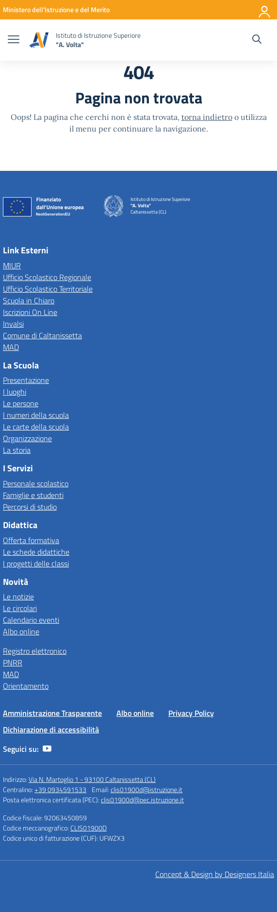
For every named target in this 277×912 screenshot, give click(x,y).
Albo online (21, 631)
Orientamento (26, 686)
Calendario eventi (31, 620)
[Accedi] (265, 9)
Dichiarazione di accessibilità (51, 729)
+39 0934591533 (60, 789)
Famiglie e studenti (33, 495)
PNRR (12, 662)
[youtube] (47, 749)
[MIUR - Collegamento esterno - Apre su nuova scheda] (56, 9)
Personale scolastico (35, 483)
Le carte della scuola (36, 426)
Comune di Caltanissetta (42, 335)
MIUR (12, 265)
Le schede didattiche (36, 552)
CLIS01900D (88, 828)
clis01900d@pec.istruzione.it (142, 800)
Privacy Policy (191, 713)
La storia (17, 450)
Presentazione (26, 380)
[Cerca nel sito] (256, 40)
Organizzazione (27, 438)
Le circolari (20, 608)
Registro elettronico (34, 651)
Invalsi (13, 324)
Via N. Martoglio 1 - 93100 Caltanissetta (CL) (92, 779)
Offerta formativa (31, 540)
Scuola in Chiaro (28, 300)
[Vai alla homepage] (39, 40)
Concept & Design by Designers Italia (214, 874)
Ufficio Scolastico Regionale (47, 277)
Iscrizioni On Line (30, 312)
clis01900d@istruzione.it (146, 789)
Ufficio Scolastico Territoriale (48, 289)
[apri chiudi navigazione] (13, 40)
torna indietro (206, 117)
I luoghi (14, 392)
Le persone (20, 403)
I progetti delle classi (36, 563)
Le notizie (18, 596)
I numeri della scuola (36, 415)
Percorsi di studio (30, 507)
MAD (11, 347)
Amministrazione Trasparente (52, 713)
